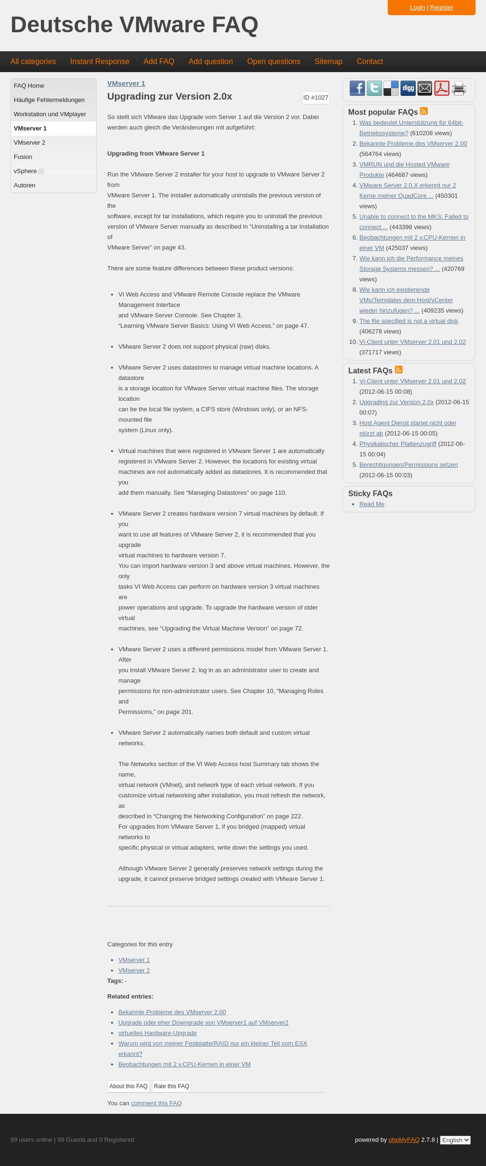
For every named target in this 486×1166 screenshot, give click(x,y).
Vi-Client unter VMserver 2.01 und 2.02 (412, 341)
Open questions (273, 61)
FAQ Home (29, 85)
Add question (211, 61)
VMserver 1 (30, 128)
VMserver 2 (29, 142)
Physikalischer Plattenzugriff (397, 443)
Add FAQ (159, 61)
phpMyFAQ (404, 1139)
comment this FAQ (156, 1103)
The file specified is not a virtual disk (408, 320)
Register (441, 7)
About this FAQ (129, 1086)
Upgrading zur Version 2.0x (396, 402)
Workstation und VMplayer (50, 114)
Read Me (371, 504)
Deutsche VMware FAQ (134, 25)
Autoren (25, 185)
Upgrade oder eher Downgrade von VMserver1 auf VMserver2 (203, 1022)
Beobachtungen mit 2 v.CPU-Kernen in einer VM (184, 1064)
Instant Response (100, 61)
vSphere (29, 171)
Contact (370, 61)
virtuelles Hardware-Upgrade (157, 1032)
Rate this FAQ (171, 1086)
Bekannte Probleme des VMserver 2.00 (172, 1012)
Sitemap (329, 61)
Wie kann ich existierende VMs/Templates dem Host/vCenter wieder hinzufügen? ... (406, 300)
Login (417, 7)
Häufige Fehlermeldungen (49, 99)
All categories (33, 61)
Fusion (23, 156)
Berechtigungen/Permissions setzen (408, 464)
